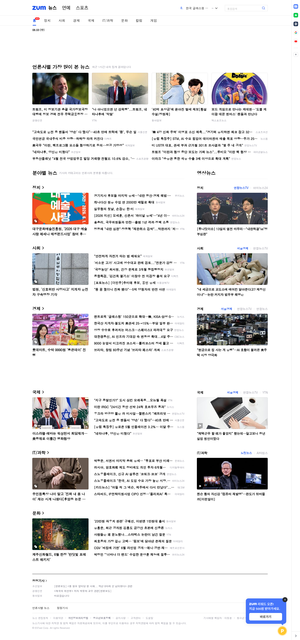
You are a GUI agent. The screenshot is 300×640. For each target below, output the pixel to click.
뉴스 (52, 8)
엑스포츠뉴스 (218, 120)
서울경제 (242, 248)
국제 (91, 20)
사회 (62, 20)
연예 (66, 8)
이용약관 (58, 618)
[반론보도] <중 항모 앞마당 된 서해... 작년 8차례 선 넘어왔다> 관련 (93, 586)
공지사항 (121, 618)
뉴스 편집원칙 (40, 618)
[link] (296, 6)
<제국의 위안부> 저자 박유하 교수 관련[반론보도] (82, 591)
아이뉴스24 (260, 188)
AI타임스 (262, 453)
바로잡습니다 (61, 595)
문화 (124, 20)
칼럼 (139, 20)
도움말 (149, 618)
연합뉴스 (262, 309)
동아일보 (157, 120)
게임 (153, 20)
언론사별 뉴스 (40, 608)
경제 (76, 20)
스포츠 (82, 8)
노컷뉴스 (246, 453)
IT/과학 (107, 20)
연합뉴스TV (241, 188)
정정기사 (38, 580)
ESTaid (38, 627)
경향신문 (37, 120)
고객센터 (136, 618)
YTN (94, 120)
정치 (47, 20)
